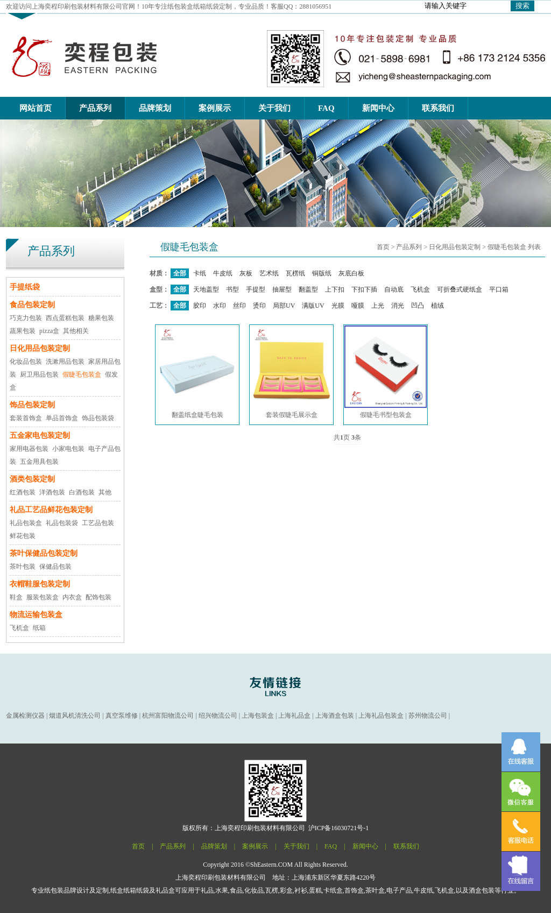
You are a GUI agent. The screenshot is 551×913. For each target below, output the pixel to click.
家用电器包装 (29, 448)
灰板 (245, 273)
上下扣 (334, 289)
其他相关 (76, 331)
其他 (104, 492)
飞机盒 (19, 628)
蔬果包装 (23, 331)
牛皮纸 (222, 273)
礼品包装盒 (26, 523)
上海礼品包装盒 (381, 715)
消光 (397, 305)
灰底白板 (351, 273)
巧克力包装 (26, 318)
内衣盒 (72, 597)
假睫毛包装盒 (81, 374)
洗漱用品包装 (65, 361)
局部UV (284, 305)
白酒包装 (82, 492)
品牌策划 (214, 846)
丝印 (239, 305)
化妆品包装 (26, 361)
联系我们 (406, 846)
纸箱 (39, 628)
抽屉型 (282, 289)
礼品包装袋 (62, 523)
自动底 (394, 289)
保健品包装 (55, 566)
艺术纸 (269, 273)
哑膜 (357, 305)
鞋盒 (16, 597)
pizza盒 (49, 331)
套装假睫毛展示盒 (291, 372)
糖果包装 (101, 318)
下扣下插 (364, 289)
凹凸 (417, 305)
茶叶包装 (23, 566)
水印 (219, 305)
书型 (232, 289)
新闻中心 (365, 846)
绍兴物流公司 (218, 715)
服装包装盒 (42, 597)
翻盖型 (308, 289)
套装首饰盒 (26, 418)
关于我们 (296, 846)
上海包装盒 (258, 715)
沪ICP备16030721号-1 (338, 828)
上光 (377, 305)
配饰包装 (98, 597)
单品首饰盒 (62, 418)
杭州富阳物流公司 (168, 715)
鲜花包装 (23, 536)
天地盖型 (206, 289)
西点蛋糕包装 (65, 318)
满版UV (313, 305)
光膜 (337, 305)
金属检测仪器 (25, 715)
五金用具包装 (39, 461)
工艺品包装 (98, 523)
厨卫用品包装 (39, 374)
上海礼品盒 (294, 715)
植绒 (437, 305)
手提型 (255, 289)
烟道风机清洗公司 (75, 715)
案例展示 (255, 846)
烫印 (259, 305)
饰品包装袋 (98, 418)
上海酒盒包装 (334, 715)
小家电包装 (68, 448)
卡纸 (199, 273)
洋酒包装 (52, 492)
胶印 (199, 305)
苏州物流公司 (427, 715)
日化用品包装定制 (455, 247)
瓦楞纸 (295, 273)
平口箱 (498, 289)
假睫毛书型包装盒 (385, 372)
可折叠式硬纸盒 (459, 289)
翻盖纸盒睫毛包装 (197, 372)
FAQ (330, 846)
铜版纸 (321, 273)
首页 (383, 247)
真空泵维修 (121, 715)
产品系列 (409, 247)
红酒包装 (23, 492)
